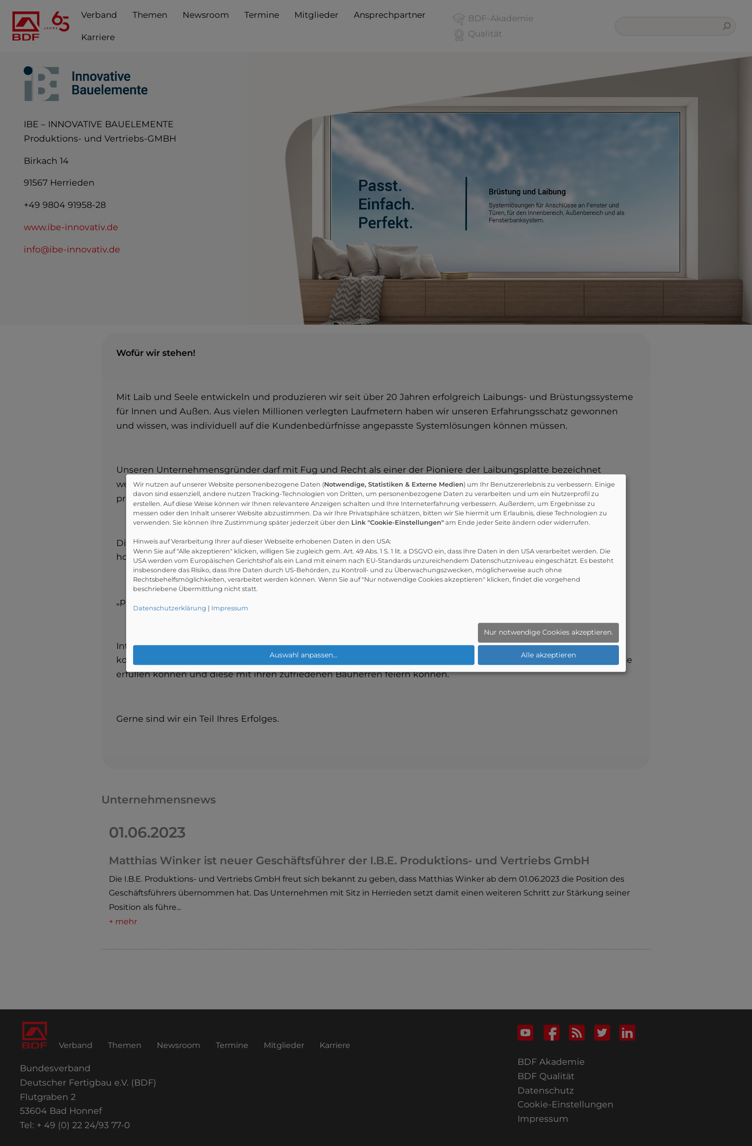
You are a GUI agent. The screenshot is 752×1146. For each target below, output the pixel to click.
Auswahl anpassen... (303, 654)
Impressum (229, 608)
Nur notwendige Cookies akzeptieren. (548, 632)
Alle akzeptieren (548, 654)
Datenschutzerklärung (169, 608)
